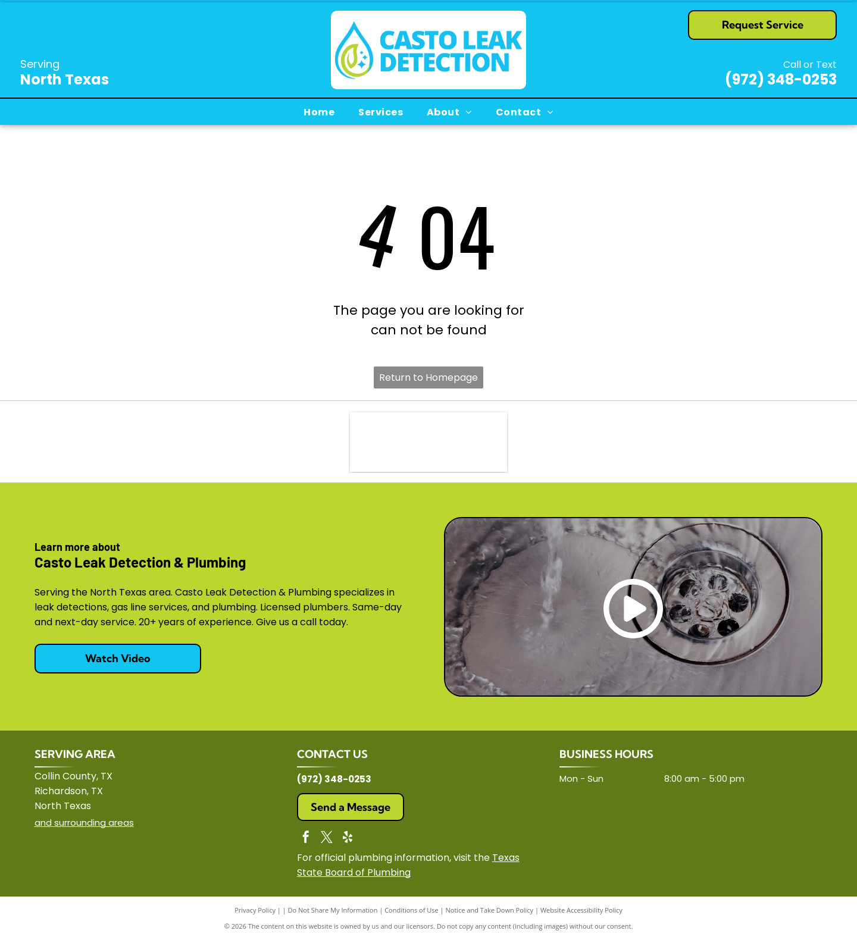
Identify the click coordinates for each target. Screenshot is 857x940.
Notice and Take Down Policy (490, 909)
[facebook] (306, 838)
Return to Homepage (428, 377)
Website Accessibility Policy (581, 909)
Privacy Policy (255, 909)
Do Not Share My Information (333, 909)
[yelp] (347, 838)
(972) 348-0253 (781, 79)
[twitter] (327, 838)
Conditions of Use (411, 909)
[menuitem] (319, 111)
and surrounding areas (84, 822)
